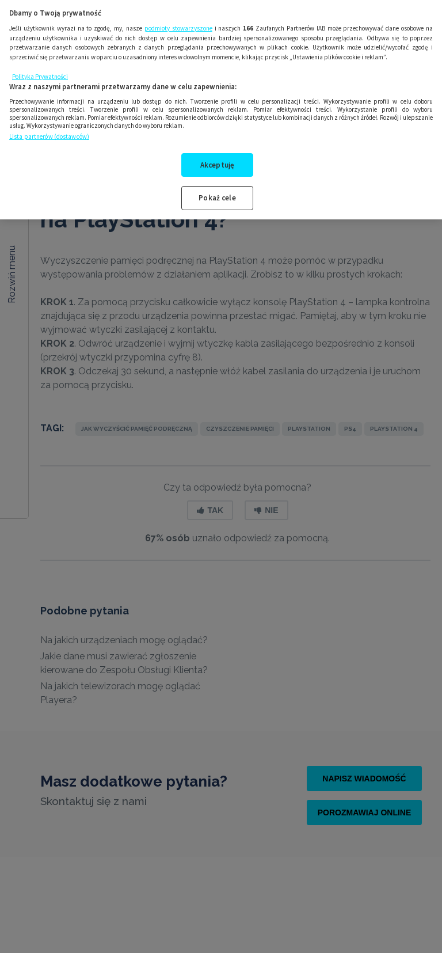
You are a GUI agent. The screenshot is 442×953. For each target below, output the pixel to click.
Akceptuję (217, 153)
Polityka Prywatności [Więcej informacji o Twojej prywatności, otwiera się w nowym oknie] (40, 65)
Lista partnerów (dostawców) (49, 125)
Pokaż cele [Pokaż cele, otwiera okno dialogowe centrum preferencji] (217, 186)
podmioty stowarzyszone (178, 17)
